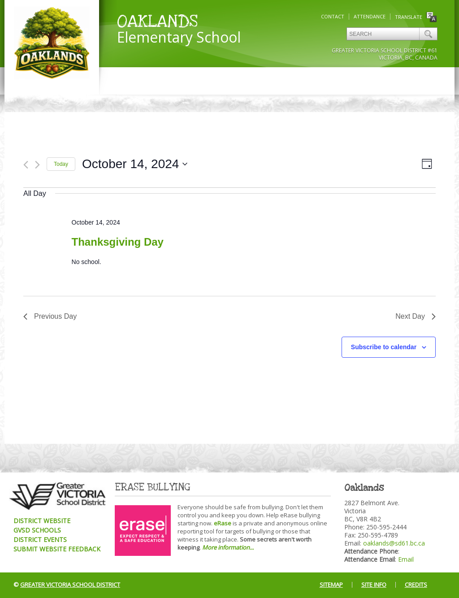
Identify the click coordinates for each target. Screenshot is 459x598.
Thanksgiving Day (118, 242)
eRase (222, 523)
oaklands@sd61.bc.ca (394, 543)
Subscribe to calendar (383, 347)
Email (406, 559)
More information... (228, 547)
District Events (40, 539)
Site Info (373, 585)
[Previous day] (25, 164)
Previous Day (50, 316)
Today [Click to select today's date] (61, 164)
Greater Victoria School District (70, 585)
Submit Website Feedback (56, 549)
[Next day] (37, 164)
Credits (416, 585)
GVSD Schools (37, 530)
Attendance (369, 16)
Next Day (415, 316)
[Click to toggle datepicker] (134, 164)
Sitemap (331, 585)
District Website (41, 520)
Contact (332, 16)
